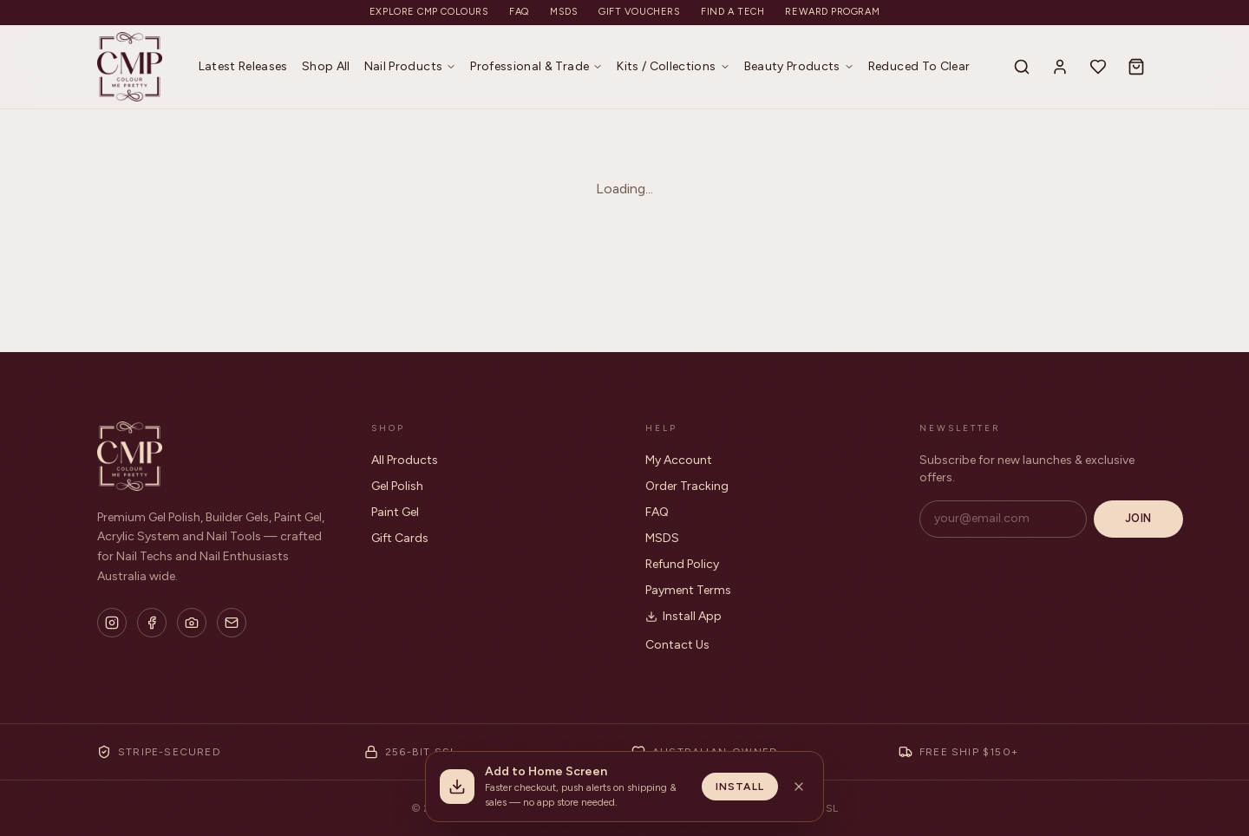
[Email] (231, 622)
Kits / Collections (673, 66)
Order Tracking (687, 486)
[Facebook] (152, 622)
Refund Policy (682, 564)
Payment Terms (688, 590)
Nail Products (410, 66)
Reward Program (832, 11)
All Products (404, 460)
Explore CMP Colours (428, 11)
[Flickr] (191, 622)
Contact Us (677, 644)
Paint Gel (395, 512)
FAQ (519, 11)
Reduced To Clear (919, 66)
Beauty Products (799, 66)
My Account (678, 460)
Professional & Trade (536, 66)
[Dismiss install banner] (798, 786)
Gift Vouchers (639, 11)
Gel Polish (397, 486)
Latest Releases (243, 66)
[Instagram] (112, 622)
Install (740, 786)
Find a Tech (732, 11)
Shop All (326, 66)
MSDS (564, 11)
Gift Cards (399, 538)
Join (1138, 518)
